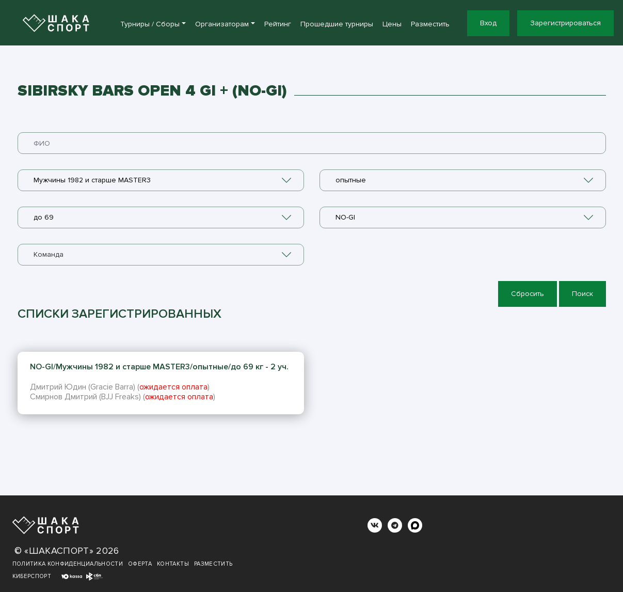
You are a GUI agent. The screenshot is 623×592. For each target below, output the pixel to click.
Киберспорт (32, 576)
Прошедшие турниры (336, 24)
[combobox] (161, 180)
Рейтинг (277, 24)
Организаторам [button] (222, 24)
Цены (392, 24)
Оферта (140, 563)
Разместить (430, 24)
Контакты (173, 563)
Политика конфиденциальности (67, 563)
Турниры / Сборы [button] (150, 24)
